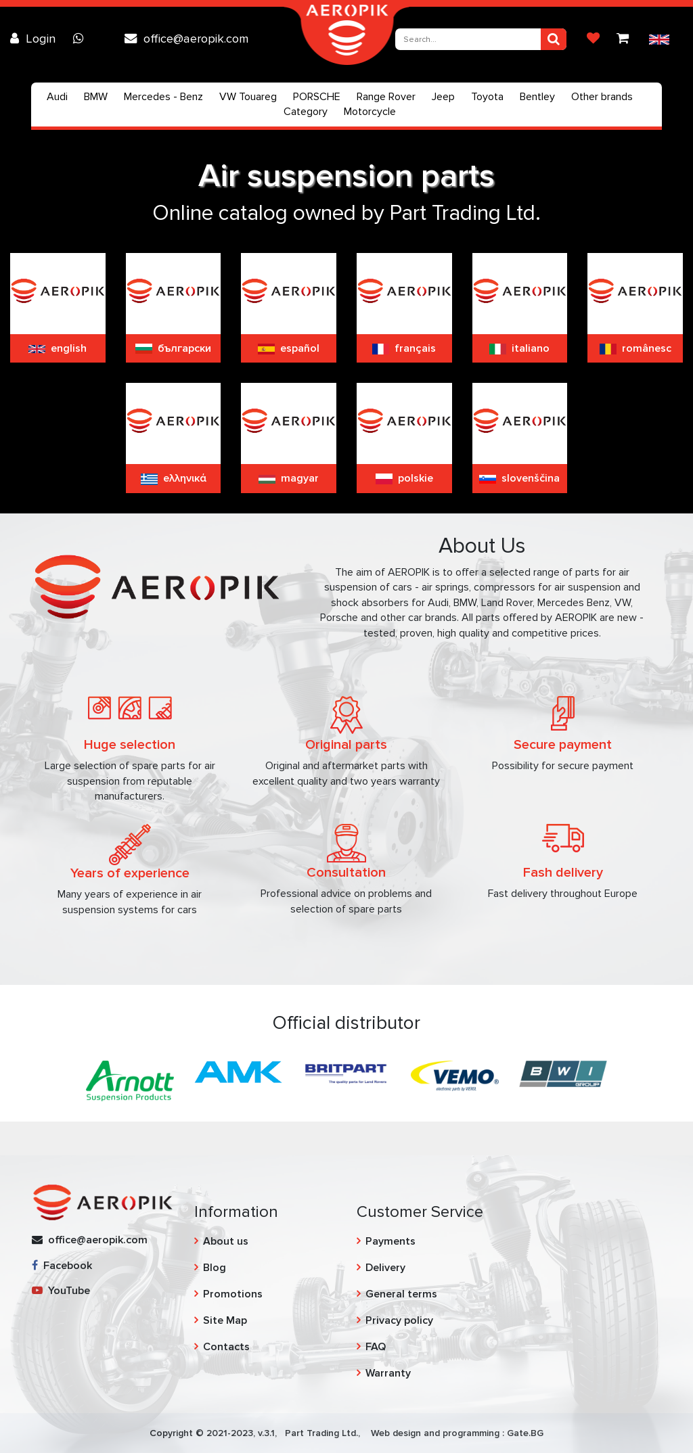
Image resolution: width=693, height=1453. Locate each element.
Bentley (537, 96)
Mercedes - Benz (163, 96)
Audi (57, 96)
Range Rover (386, 96)
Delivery (385, 1267)
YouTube (61, 1290)
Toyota (487, 96)
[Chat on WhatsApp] (82, 38)
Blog (214, 1267)
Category (306, 111)
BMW (96, 96)
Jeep (443, 96)
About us (225, 1241)
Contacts (226, 1347)
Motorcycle (370, 111)
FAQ (375, 1347)
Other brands (602, 96)
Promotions (233, 1294)
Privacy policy (399, 1320)
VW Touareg (248, 96)
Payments (390, 1241)
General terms (401, 1294)
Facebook (62, 1265)
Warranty (388, 1373)
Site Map (225, 1320)
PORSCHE (316, 96)
